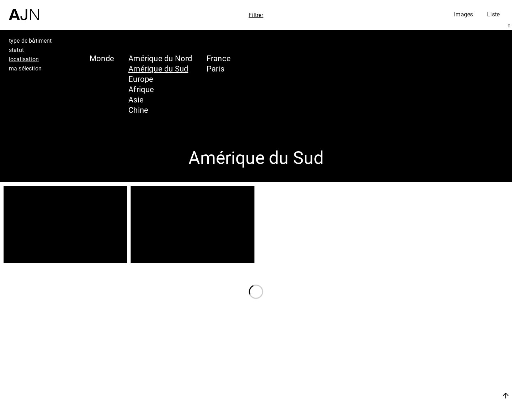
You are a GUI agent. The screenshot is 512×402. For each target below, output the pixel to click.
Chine (138, 110)
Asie (136, 99)
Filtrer (256, 15)
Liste (493, 14)
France (219, 58)
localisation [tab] (24, 59)
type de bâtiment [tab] (30, 40)
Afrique (141, 89)
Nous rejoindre (438, 395)
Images (463, 14)
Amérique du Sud (158, 68)
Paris (215, 68)
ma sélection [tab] (25, 68)
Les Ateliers (450, 351)
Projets (438, 364)
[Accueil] (24, 10)
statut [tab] (16, 50)
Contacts (443, 378)
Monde (102, 58)
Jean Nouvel (451, 337)
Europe (140, 79)
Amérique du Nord (160, 58)
